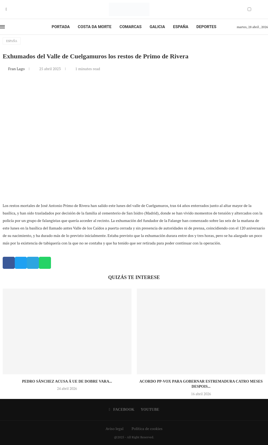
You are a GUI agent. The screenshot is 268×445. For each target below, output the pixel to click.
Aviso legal (115, 428)
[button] (9, 263)
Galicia (157, 26)
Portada (61, 26)
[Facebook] (6, 9)
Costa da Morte (95, 26)
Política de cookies (146, 428)
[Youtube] (148, 409)
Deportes (206, 26)
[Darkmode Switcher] (249, 9)
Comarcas (131, 26)
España (180, 26)
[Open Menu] (2, 26)
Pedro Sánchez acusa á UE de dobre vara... (67, 381)
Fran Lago (16, 68)
